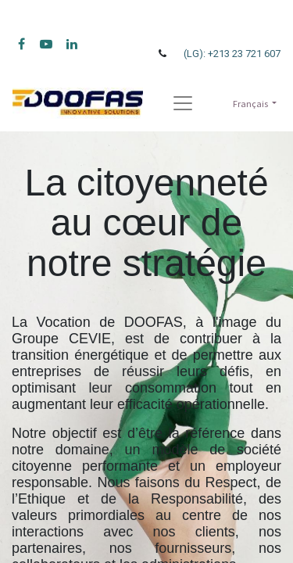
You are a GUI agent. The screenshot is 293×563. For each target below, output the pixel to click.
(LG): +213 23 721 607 (232, 53)
